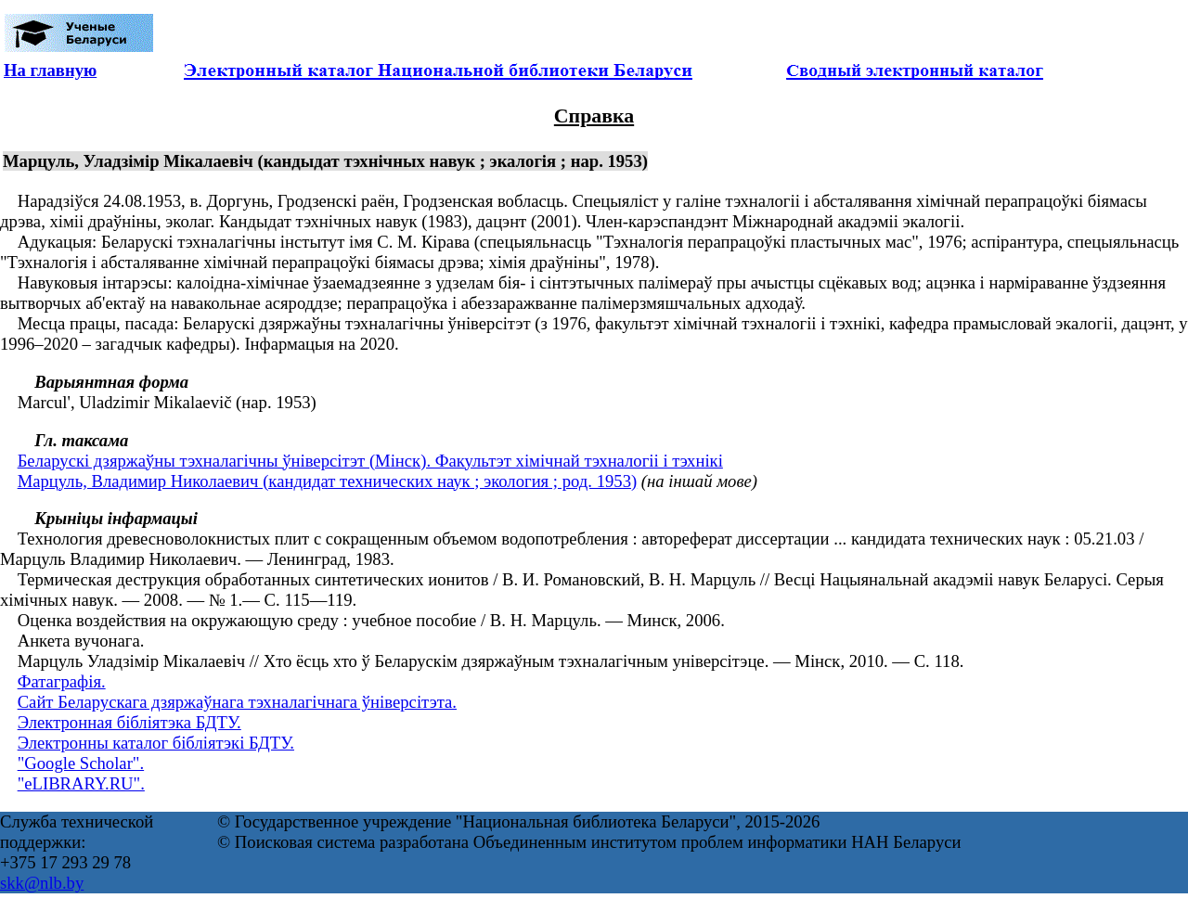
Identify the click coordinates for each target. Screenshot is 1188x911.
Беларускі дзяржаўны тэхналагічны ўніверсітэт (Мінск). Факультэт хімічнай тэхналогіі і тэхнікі (370, 460)
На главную (50, 70)
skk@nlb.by (42, 882)
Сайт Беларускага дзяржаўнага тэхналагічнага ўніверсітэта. (237, 702)
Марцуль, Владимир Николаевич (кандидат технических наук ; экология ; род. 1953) (328, 481)
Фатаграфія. (62, 681)
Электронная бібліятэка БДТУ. (129, 722)
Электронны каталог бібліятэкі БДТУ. (156, 742)
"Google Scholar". (81, 763)
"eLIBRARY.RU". (81, 783)
